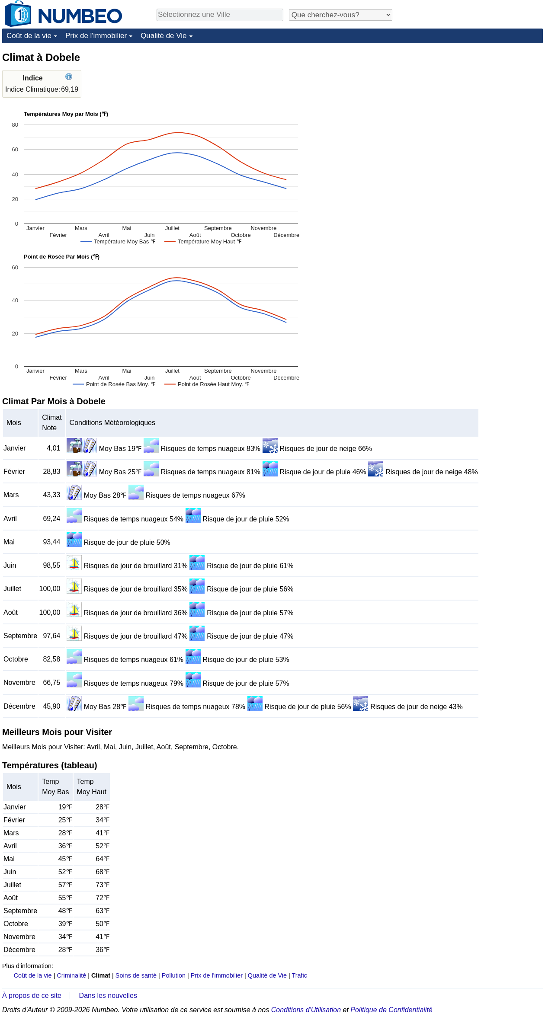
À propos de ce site (31, 995)
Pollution (174, 975)
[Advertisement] (448, 180)
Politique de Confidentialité (391, 1009)
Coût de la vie (28, 36)
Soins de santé (136, 975)
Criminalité (71, 975)
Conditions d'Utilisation (306, 1009)
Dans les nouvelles (108, 995)
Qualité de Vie (163, 36)
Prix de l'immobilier (96, 36)
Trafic (299, 975)
